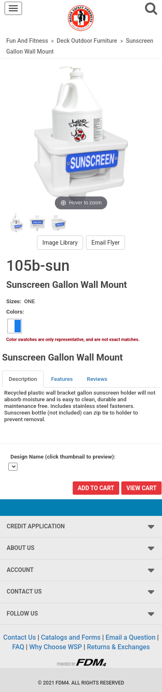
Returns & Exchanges (118, 647)
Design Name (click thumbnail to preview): (62, 457)
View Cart (141, 488)
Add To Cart (96, 488)
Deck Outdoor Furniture (87, 40)
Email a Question (130, 637)
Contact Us (19, 637)
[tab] (23, 379)
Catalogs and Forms (71, 637)
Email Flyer (105, 242)
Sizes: (13, 301)
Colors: (15, 312)
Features (62, 379)
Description (23, 379)
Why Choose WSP (55, 647)
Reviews (97, 379)
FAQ (18, 647)
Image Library (60, 242)
